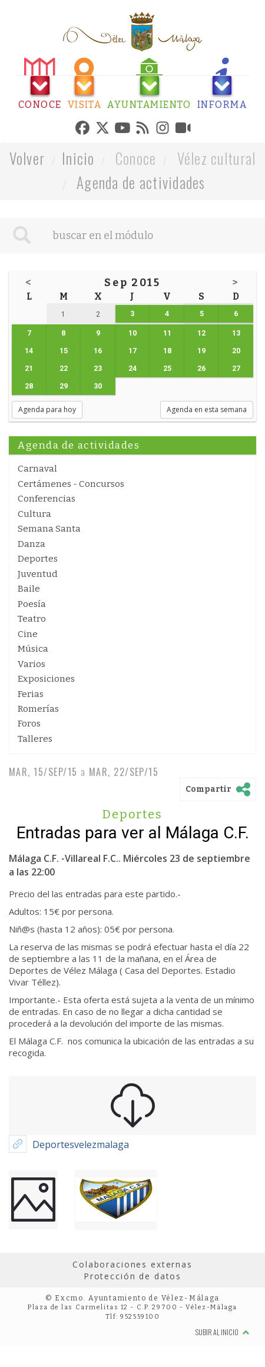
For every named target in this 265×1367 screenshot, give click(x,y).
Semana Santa (49, 528)
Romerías (38, 709)
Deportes (38, 558)
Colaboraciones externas (132, 1264)
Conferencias (46, 498)
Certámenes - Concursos (71, 484)
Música (33, 648)
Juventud (38, 574)
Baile (29, 588)
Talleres (35, 739)
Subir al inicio (223, 1332)
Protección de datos (132, 1276)
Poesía (32, 604)
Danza (31, 544)
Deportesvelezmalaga (80, 1144)
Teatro (32, 618)
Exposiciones (46, 678)
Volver (27, 158)
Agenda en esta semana (207, 409)
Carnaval (37, 468)
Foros (29, 723)
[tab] (40, 84)
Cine (28, 634)
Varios (31, 664)
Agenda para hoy (47, 409)
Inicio (78, 158)
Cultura (34, 514)
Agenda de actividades (141, 182)
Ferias (31, 694)
